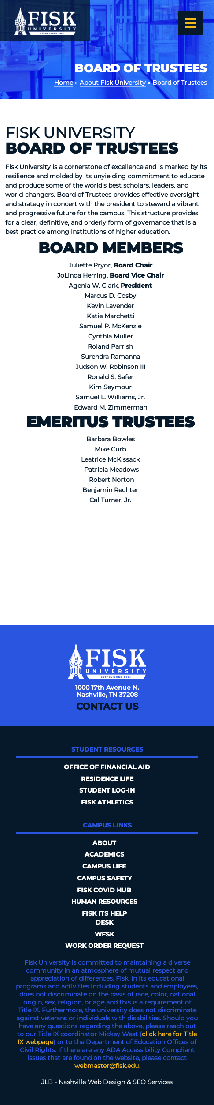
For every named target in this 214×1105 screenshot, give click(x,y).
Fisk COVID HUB (104, 890)
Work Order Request (104, 946)
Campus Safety (104, 878)
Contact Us (107, 706)
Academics (104, 854)
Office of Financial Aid (107, 767)
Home (63, 82)
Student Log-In (107, 790)
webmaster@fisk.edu (106, 1066)
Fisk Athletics (107, 802)
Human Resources (104, 902)
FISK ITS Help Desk (104, 918)
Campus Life (104, 866)
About (104, 843)
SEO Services (153, 1082)
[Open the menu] (190, 23)
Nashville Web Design (92, 1082)
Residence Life (107, 779)
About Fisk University (113, 82)
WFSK (104, 934)
